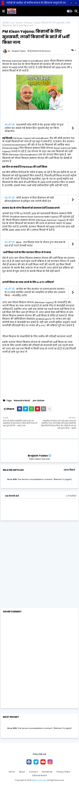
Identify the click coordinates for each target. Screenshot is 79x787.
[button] (71, 3)
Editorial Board (39, 775)
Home (12, 771)
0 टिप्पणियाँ (71, 496)
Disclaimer (47, 771)
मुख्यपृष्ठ (6, 22)
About (22, 771)
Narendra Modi (22, 400)
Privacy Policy (63, 771)
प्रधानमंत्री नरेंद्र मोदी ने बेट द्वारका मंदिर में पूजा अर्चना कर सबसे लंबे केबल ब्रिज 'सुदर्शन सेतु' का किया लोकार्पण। (34, 128)
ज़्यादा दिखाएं (69, 470)
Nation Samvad (39, 780)
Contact (33, 771)
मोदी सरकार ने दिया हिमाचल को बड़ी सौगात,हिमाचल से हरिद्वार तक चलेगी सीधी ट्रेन (29, 199)
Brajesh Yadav (38, 455)
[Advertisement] (39, 544)
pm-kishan (17, 22)
